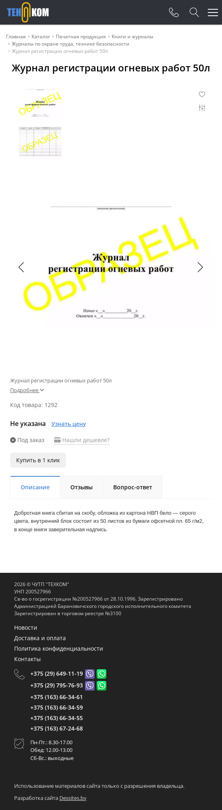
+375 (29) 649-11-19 (56, 673)
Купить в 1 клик (38, 460)
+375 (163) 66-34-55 (56, 718)
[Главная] (28, 12)
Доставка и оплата (40, 638)
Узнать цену (68, 424)
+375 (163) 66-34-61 (56, 697)
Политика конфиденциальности (58, 648)
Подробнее (27, 390)
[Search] (194, 12)
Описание (35, 487)
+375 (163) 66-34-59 (56, 707)
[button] (200, 267)
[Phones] (174, 12)
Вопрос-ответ (132, 487)
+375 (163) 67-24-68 (56, 728)
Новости (25, 627)
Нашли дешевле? (82, 440)
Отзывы (81, 487)
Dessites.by (73, 798)
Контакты (27, 659)
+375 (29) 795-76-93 (56, 685)
